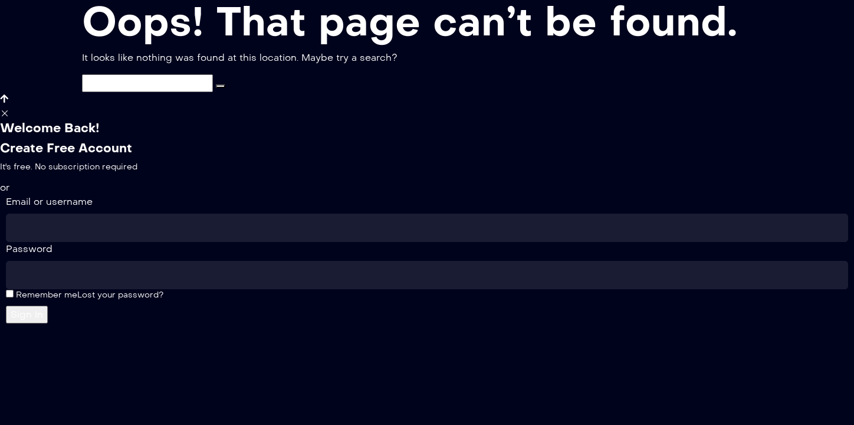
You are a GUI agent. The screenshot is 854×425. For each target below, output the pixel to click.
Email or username (49, 201)
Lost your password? (120, 295)
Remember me (41, 295)
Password (29, 248)
